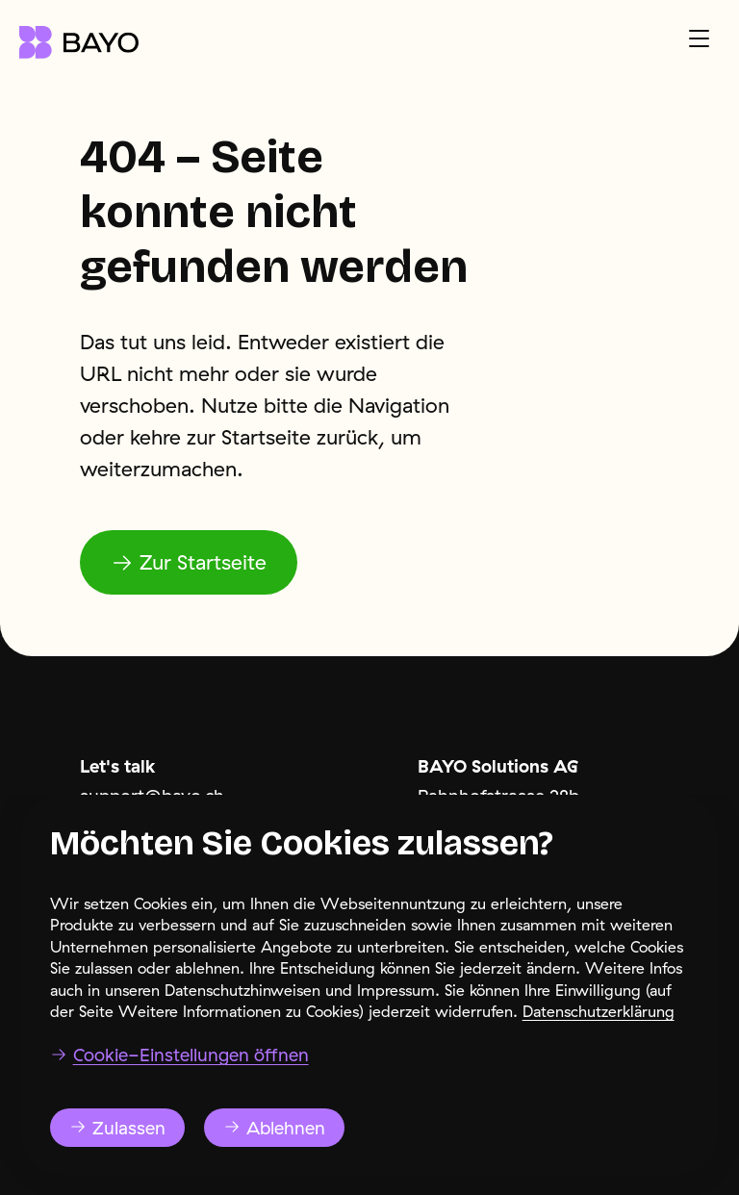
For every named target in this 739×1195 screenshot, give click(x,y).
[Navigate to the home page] (79, 42)
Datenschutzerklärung (598, 1042)
